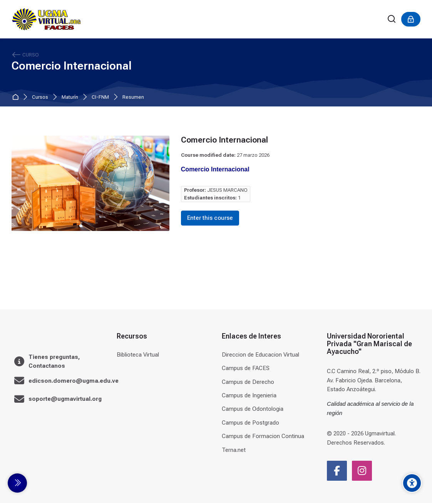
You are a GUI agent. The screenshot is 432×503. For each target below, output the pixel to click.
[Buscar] (392, 19)
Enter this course (210, 217)
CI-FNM (100, 97)
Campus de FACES (246, 368)
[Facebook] (337, 471)
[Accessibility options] (412, 483)
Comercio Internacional (72, 66)
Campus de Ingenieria (249, 395)
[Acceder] (410, 19)
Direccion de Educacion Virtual (260, 354)
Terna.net (234, 450)
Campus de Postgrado (250, 422)
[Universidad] (46, 19)
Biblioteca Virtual (138, 354)
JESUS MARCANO (227, 190)
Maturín (70, 97)
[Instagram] (362, 471)
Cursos (40, 97)
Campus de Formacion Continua (263, 436)
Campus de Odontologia (252, 408)
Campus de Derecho (248, 381)
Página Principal (17, 97)
